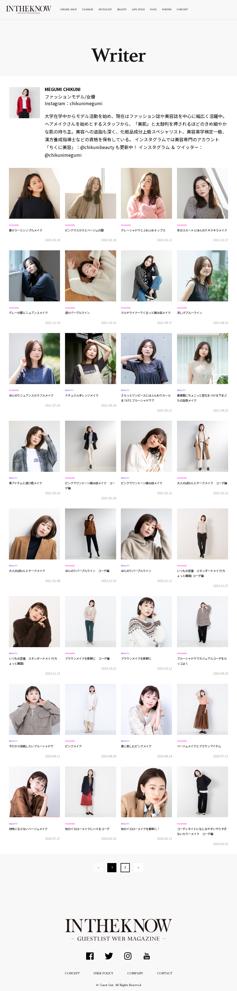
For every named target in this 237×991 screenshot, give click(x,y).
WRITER (166, 9)
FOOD (153, 9)
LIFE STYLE (138, 9)
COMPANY (135, 974)
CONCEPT (182, 9)
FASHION (87, 9)
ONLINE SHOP (68, 9)
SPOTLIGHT (105, 9)
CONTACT (164, 974)
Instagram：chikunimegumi (74, 103)
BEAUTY (121, 9)
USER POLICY (103, 974)
